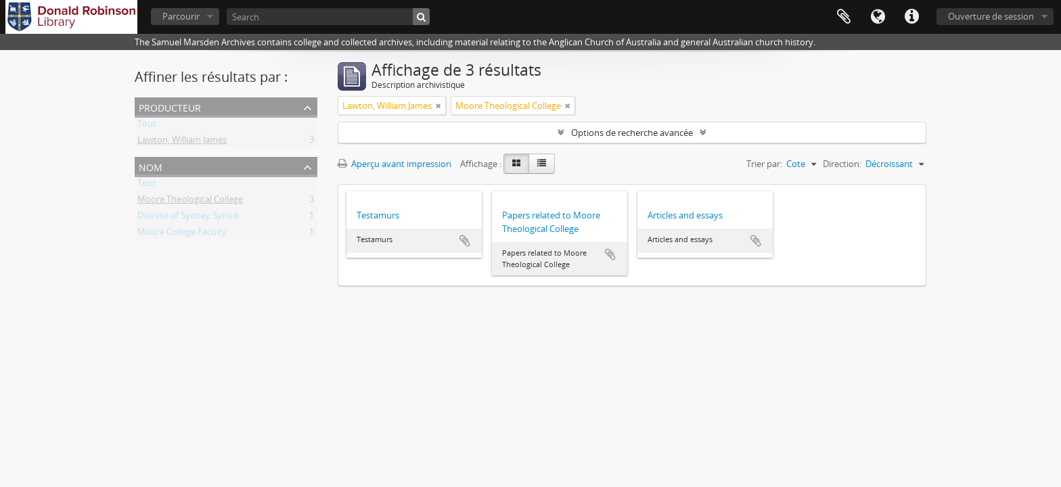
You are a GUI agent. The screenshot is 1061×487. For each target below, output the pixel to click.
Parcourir (181, 16)
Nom (150, 166)
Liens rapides (911, 17)
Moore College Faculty (182, 234)
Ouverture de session (991, 16)
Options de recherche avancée (632, 132)
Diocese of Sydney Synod (187, 218)
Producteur (170, 106)
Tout (146, 126)
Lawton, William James (182, 142)
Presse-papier (844, 17)
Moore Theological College (190, 201)
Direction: (842, 164)
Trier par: (764, 164)
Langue (878, 17)
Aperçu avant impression (394, 164)
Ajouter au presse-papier (465, 241)
